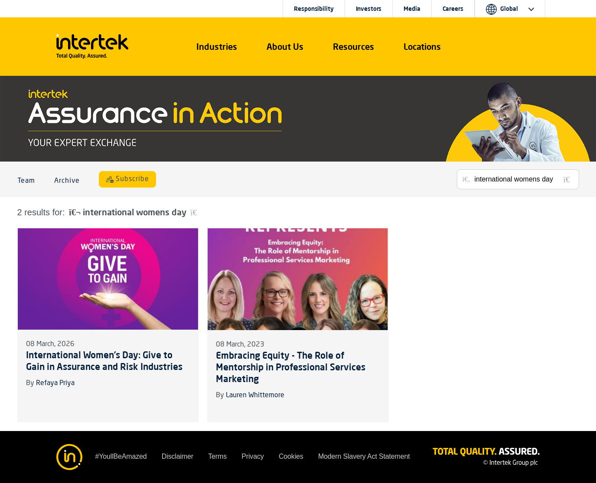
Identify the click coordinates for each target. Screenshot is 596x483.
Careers (453, 9)
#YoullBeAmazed (121, 456)
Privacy (252, 456)
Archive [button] (67, 181)
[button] (216, 46)
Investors (369, 9)
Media (412, 9)
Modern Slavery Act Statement (364, 456)
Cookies (291, 456)
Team (26, 181)
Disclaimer (177, 456)
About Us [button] (285, 46)
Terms (217, 456)
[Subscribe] (127, 179)
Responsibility (313, 9)
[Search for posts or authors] (523, 179)
